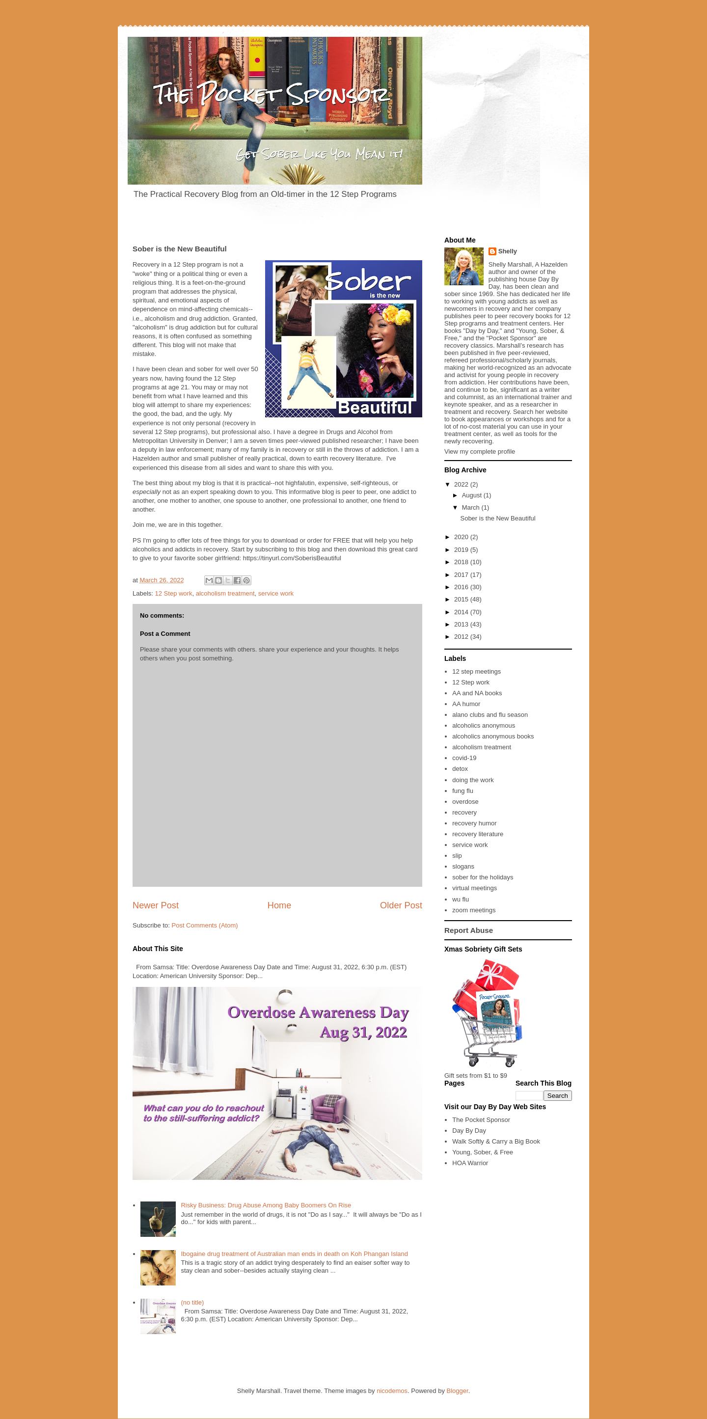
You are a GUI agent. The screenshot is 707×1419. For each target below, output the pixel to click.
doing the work (473, 780)
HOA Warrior (470, 1163)
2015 (462, 599)
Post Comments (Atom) (205, 925)
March (472, 507)
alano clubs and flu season (490, 714)
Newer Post (156, 905)
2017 (462, 574)
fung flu (462, 790)
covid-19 (464, 758)
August (473, 495)
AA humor (466, 704)
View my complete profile (479, 451)
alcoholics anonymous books (493, 736)
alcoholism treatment (225, 593)
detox (460, 768)
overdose (465, 801)
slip (457, 855)
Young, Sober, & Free (482, 1152)
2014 (462, 612)
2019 (462, 549)
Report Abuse (468, 930)
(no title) (192, 1302)
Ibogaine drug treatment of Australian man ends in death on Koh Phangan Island (294, 1253)
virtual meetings (474, 888)
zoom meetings (473, 910)
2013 (462, 624)
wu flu (460, 899)
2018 (462, 562)
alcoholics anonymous (483, 725)
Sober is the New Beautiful (497, 518)
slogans (463, 866)
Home (280, 905)
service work (276, 593)
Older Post (401, 905)
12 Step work (173, 593)
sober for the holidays (482, 877)
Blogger (457, 1390)
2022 (462, 484)
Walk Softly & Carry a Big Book (496, 1141)
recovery (464, 812)
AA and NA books (477, 693)
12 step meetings (476, 671)
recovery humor (474, 823)
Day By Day (469, 1130)
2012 (462, 636)
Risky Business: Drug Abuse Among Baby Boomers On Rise (266, 1205)
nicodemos (392, 1390)
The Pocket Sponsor (481, 1119)
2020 (462, 537)
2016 (462, 587)
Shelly (507, 251)
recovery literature (477, 834)
